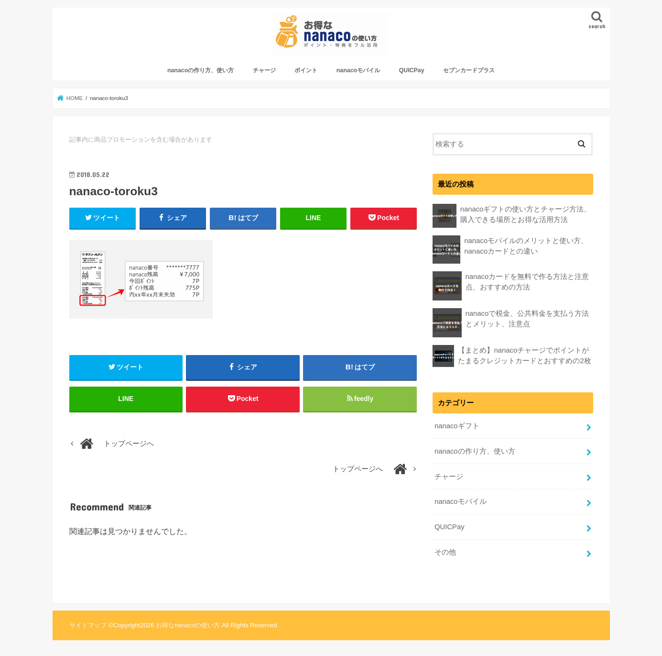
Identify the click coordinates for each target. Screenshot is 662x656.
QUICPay (411, 70)
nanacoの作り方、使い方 (200, 70)
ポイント (305, 70)
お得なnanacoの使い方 (188, 625)
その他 (445, 552)
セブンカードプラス (469, 70)
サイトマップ (88, 625)
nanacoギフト (456, 426)
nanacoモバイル (358, 70)
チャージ (264, 70)
